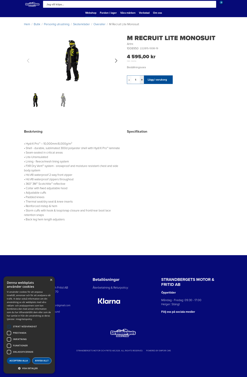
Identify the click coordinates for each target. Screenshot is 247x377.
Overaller (99, 24)
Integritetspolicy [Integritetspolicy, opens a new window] (24, 319)
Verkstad (144, 13)
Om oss (157, 13)
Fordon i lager (108, 13)
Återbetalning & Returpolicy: (110, 287)
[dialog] (29, 325)
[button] (116, 60)
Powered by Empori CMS (158, 350)
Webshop (90, 13)
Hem (27, 24)
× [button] (51, 280)
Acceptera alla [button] (19, 360)
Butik (37, 24)
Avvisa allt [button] (42, 360)
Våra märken (128, 13)
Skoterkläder (81, 24)
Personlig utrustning (56, 24)
